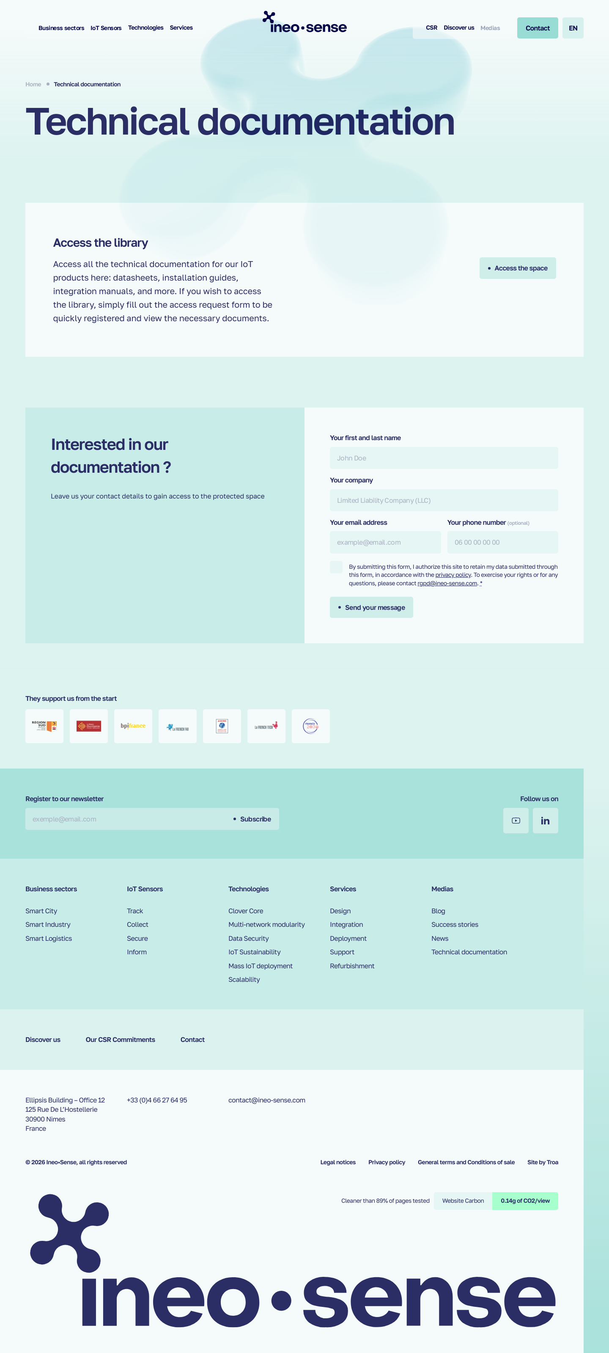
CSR (431, 27)
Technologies (146, 27)
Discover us (459, 27)
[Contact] (537, 28)
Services (181, 27)
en (573, 28)
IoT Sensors (106, 27)
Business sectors (61, 27)
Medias (490, 27)
